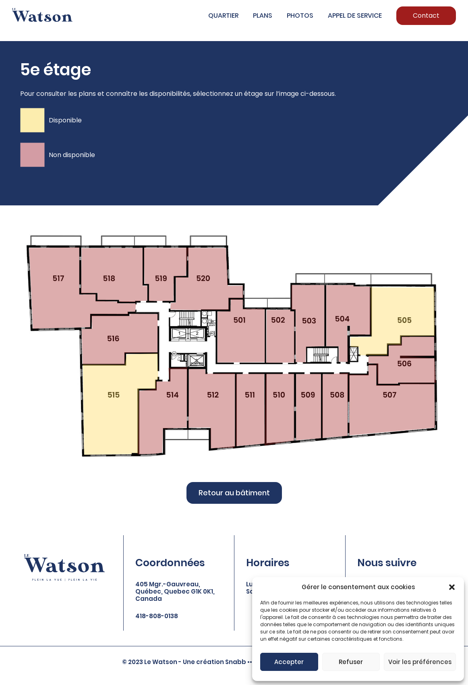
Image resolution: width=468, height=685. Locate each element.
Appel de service (355, 15)
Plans (262, 15)
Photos (300, 15)
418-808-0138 (156, 616)
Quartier (223, 15)
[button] (452, 587)
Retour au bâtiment (234, 493)
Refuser (351, 662)
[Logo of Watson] (42, 15)
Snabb (235, 662)
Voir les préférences (419, 662)
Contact (426, 15)
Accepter (289, 662)
